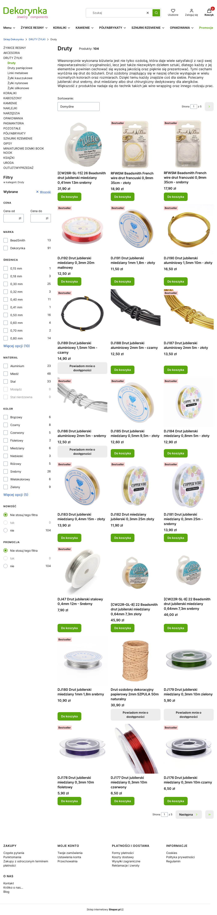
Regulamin (173, 861)
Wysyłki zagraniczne (126, 861)
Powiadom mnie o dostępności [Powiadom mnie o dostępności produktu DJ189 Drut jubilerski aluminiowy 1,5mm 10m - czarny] (82, 368)
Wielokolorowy (20, 479)
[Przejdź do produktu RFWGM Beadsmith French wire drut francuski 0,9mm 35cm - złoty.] (135, 144)
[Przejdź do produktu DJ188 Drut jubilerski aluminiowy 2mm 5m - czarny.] (135, 314)
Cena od (9, 211)
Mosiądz (16, 389)
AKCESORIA (11, 53)
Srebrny (15, 471)
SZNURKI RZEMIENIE (17, 138)
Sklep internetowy (104, 909)
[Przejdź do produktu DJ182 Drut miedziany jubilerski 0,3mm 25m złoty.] (135, 485)
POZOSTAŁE (12, 128)
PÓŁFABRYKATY (14, 133)
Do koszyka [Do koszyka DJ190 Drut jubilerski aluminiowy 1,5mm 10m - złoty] (175, 281)
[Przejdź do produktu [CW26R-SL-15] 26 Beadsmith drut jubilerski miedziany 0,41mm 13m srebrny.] (82, 144)
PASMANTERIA (13, 123)
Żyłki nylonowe (18, 83)
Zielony (15, 487)
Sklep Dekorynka (13, 39)
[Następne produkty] (189, 814)
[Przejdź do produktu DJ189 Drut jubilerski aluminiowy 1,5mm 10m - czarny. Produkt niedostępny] (82, 314)
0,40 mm (16, 299)
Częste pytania (13, 853)
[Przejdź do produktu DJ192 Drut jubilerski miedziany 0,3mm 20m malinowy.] (82, 229)
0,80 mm (16, 338)
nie (12, 530)
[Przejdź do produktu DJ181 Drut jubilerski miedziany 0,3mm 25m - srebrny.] (189, 485)
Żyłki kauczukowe (20, 78)
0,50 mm (16, 315)
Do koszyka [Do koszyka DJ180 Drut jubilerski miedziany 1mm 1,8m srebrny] (69, 716)
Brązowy (16, 417)
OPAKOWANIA (13, 118)
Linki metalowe (18, 73)
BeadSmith (17, 240)
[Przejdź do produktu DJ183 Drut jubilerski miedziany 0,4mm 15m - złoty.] (82, 485)
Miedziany (17, 448)
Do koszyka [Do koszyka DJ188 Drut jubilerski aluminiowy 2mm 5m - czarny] (122, 369)
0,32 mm (16, 291)
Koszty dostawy (123, 857)
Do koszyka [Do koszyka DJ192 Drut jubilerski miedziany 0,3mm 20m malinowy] (69, 281)
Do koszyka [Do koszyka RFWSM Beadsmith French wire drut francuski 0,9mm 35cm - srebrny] (175, 196)
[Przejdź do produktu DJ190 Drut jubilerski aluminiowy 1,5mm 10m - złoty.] (189, 229)
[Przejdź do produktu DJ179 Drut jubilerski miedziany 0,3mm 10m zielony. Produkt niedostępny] (189, 661)
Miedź (14, 373)
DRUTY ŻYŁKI (37, 39)
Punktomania (12, 857)
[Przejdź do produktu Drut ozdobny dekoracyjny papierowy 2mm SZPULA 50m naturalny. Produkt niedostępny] (135, 661)
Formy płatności (123, 853)
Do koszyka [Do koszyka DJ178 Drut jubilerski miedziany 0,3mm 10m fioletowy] (69, 801)
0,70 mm (16, 330)
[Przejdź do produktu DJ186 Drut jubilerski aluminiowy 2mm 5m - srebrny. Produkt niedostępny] (82, 402)
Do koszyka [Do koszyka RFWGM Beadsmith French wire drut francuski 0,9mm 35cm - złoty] (122, 196)
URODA (8, 162)
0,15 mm (16, 268)
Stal (13, 381)
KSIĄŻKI (8, 157)
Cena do (36, 211)
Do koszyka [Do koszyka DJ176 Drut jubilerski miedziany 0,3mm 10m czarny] (175, 801)
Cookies (171, 853)
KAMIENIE (10, 103)
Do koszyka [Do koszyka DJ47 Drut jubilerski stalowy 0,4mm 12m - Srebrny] (69, 628)
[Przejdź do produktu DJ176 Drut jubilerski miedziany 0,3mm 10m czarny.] (189, 749)
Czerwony (17, 432)
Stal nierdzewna (21, 397)
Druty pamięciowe (20, 68)
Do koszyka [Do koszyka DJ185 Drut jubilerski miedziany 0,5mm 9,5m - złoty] (122, 453)
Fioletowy (16, 440)
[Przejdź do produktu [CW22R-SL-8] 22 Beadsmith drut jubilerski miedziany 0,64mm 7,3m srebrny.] (189, 570)
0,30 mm (16, 284)
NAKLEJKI (10, 108)
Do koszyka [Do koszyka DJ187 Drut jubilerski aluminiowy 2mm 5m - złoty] (175, 369)
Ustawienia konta (69, 857)
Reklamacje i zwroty (125, 865)
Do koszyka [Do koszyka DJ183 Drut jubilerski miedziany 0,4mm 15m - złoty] (69, 538)
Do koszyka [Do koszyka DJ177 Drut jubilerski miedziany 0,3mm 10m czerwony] (122, 801)
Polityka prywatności (180, 857)
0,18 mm (16, 276)
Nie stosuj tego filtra (24, 515)
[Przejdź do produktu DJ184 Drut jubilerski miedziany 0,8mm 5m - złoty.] (189, 402)
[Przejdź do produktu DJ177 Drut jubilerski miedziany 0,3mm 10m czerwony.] (135, 749)
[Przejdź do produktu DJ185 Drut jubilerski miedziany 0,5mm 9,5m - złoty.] (135, 402)
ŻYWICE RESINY (14, 48)
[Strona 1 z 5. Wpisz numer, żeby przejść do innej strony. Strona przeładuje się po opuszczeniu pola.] (193, 106)
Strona (185, 106)
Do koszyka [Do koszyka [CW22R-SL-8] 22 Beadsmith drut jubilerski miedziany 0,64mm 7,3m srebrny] (175, 628)
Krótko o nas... (13, 887)
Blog (6, 891)
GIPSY (7, 143)
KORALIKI (10, 93)
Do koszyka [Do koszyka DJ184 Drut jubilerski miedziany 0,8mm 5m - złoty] (175, 453)
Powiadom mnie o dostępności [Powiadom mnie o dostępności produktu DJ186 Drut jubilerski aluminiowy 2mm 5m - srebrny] (82, 451)
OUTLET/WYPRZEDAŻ (18, 167)
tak (12, 522)
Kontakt (8, 883)
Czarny (15, 425)
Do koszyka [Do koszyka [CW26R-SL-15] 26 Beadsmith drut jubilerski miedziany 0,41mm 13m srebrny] (69, 196)
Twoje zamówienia (70, 853)
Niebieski (16, 456)
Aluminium (17, 366)
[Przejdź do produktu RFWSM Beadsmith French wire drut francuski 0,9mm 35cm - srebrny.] (189, 144)
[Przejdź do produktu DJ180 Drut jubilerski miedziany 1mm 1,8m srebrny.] (82, 661)
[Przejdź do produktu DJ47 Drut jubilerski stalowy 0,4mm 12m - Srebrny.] (82, 570)
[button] (156, 12)
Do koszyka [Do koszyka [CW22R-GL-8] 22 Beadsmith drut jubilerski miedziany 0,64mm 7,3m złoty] (122, 628)
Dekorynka (17, 248)
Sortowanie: (66, 98)
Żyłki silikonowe (18, 88)
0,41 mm (16, 307)
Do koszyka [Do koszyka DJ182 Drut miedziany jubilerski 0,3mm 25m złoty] (122, 538)
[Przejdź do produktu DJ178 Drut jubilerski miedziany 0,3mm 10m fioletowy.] (82, 749)
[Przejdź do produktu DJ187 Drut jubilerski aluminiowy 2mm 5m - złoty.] (189, 314)
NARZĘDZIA (11, 113)
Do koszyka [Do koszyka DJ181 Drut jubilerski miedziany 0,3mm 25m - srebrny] (175, 538)
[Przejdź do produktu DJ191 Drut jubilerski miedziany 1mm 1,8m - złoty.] (135, 229)
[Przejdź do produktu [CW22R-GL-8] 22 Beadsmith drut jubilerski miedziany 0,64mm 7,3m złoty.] (135, 573)
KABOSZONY (12, 98)
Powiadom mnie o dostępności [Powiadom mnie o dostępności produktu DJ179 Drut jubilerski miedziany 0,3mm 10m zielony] (189, 714)
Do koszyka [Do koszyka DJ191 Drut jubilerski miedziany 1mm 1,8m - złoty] (122, 281)
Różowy (15, 463)
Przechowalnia (68, 861)
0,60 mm (16, 323)
